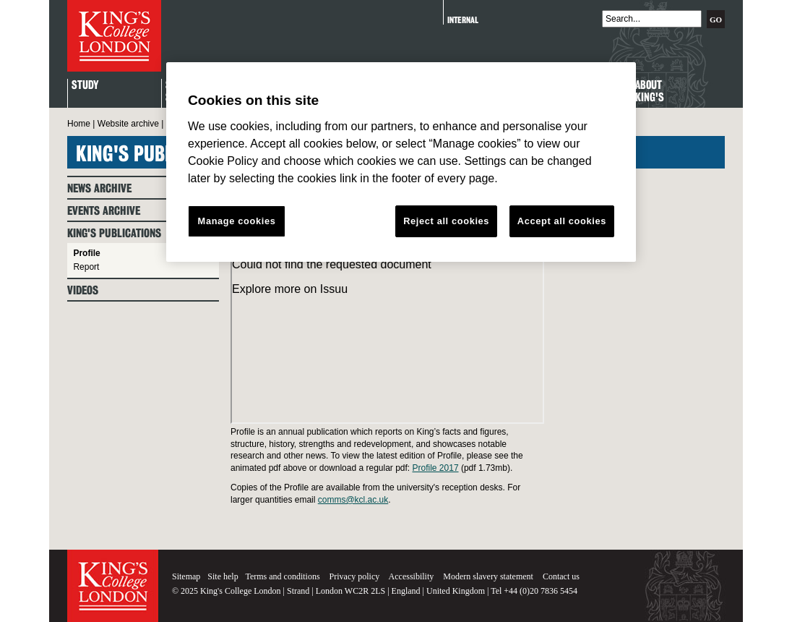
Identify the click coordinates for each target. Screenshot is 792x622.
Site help (222, 576)
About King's (649, 92)
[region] (401, 162)
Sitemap (186, 576)
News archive (99, 188)
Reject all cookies (446, 221)
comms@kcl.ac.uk (353, 500)
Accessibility (411, 576)
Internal (462, 20)
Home (78, 124)
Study (85, 86)
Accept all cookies (561, 221)
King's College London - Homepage (114, 36)
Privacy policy (355, 576)
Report (86, 267)
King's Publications (114, 233)
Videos (82, 290)
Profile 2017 (436, 468)
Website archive (128, 124)
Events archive (103, 211)
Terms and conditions (282, 576)
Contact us (561, 576)
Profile (86, 253)
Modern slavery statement (488, 576)
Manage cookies (237, 221)
